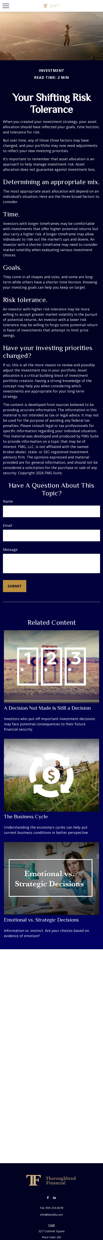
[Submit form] (14, 586)
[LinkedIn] (54, 1197)
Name (8, 501)
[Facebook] (47, 1197)
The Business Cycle (26, 816)
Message (10, 549)
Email (7, 525)
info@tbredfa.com (51, 1214)
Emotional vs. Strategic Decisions (41, 920)
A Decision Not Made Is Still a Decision (47, 708)
